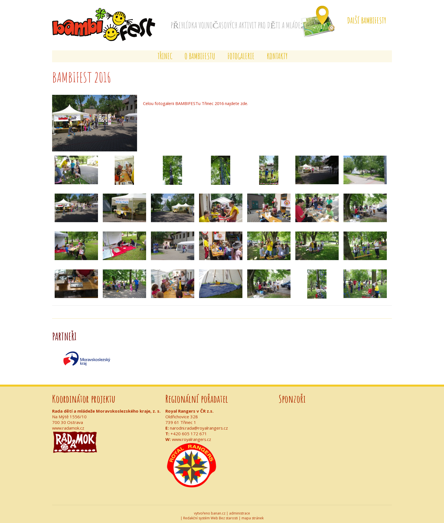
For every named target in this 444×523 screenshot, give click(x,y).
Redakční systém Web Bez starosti (210, 515)
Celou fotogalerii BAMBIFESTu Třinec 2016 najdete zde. (197, 100)
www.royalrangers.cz (192, 436)
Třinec (164, 53)
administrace (239, 510)
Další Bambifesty (366, 20)
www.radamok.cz (68, 425)
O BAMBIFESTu (200, 53)
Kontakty (277, 53)
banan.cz (218, 510)
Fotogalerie (241, 53)
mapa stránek (253, 515)
